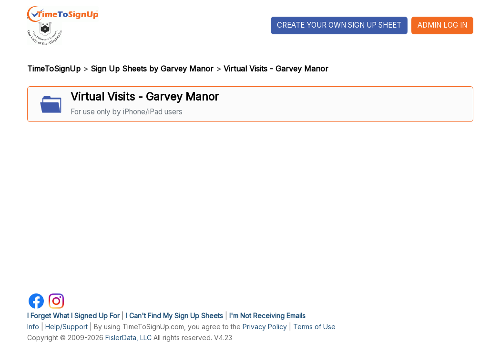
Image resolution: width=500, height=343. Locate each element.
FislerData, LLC (128, 337)
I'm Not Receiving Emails (267, 316)
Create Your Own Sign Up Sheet (339, 25)
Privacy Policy (265, 327)
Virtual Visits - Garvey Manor (276, 68)
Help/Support (66, 327)
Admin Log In (442, 25)
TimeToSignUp (54, 68)
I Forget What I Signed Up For (73, 316)
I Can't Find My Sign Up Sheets (174, 316)
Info (33, 327)
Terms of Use (314, 327)
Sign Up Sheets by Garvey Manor (152, 68)
